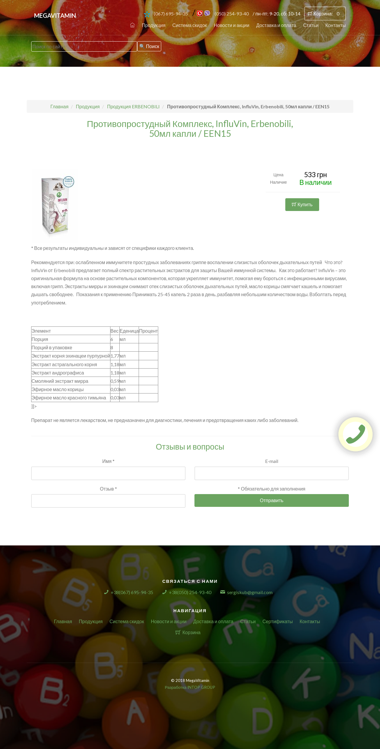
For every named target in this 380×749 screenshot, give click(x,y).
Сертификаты (277, 621)
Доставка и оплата (276, 25)
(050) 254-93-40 (232, 13)
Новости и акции (231, 25)
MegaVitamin (55, 15)
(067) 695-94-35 (171, 13)
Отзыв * (108, 488)
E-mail (271, 461)
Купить (302, 204)
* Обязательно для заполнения (271, 488)
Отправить (271, 500)
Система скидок (189, 25)
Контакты (335, 25)
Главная (63, 621)
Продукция (153, 25)
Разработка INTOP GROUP (190, 687)
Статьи (311, 25)
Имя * (108, 461)
